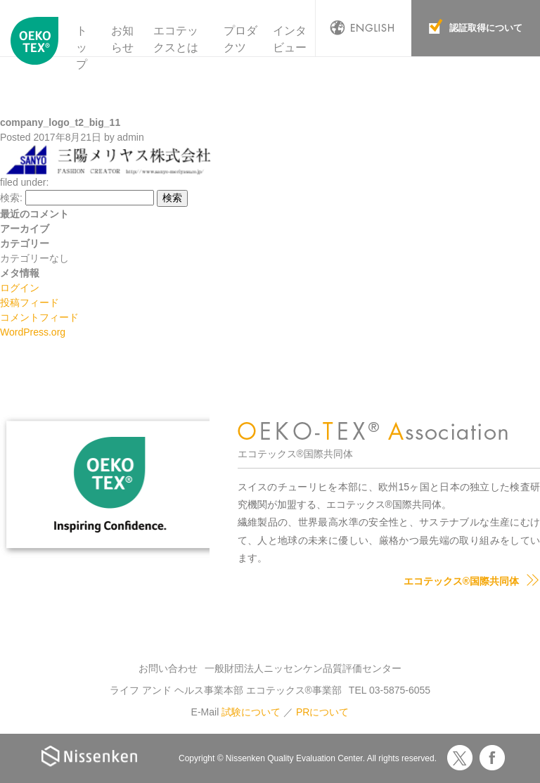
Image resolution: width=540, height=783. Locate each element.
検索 (172, 197)
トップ (81, 47)
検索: (11, 197)
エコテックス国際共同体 (35, 48)
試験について (251, 712)
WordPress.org (32, 332)
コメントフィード (39, 317)
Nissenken (89, 756)
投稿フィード (29, 302)
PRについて (322, 712)
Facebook (492, 757)
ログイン (19, 287)
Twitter (459, 757)
